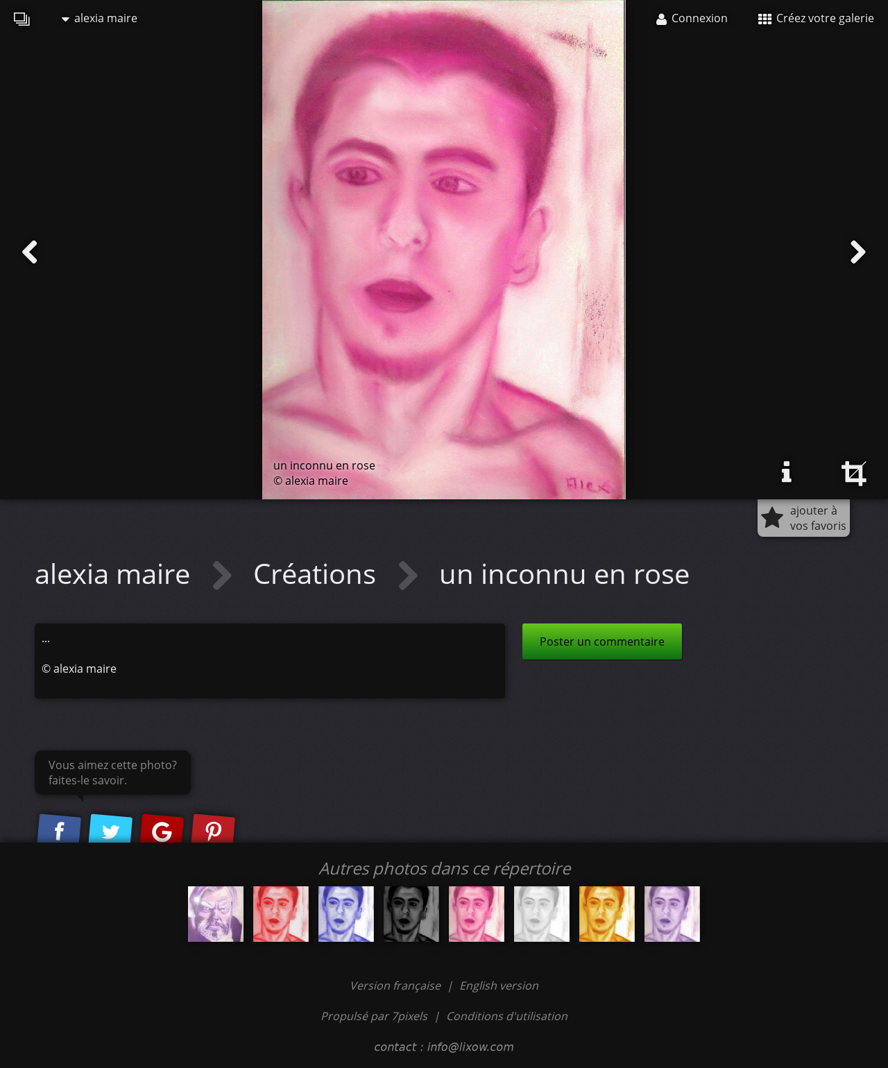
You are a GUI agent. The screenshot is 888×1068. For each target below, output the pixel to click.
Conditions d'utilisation (506, 1016)
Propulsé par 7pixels (374, 1016)
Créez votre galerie (816, 18)
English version (498, 985)
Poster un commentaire (602, 641)
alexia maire (99, 18)
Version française (396, 985)
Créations (318, 573)
